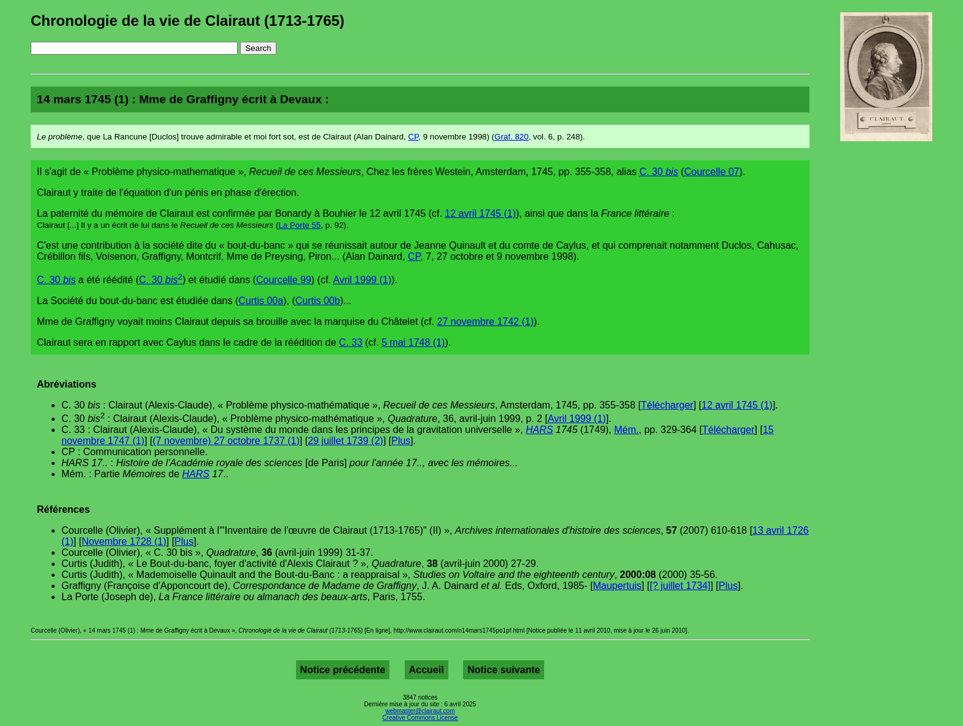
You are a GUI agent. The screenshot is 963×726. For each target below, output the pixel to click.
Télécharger (667, 405)
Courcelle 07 (711, 171)
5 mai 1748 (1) (413, 342)
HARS (539, 429)
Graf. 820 (511, 136)
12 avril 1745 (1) (480, 213)
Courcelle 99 (283, 280)
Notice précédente (343, 670)
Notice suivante (503, 670)
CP (413, 136)
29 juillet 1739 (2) (345, 440)
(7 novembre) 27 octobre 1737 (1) (226, 440)
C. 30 (658, 171)
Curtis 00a (260, 300)
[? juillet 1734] (680, 585)
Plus (400, 440)
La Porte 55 (299, 225)
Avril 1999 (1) (362, 280)
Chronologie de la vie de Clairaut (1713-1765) (188, 20)
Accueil (426, 670)
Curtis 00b (317, 300)
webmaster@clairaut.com (420, 711)
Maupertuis (617, 585)
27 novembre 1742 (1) (485, 321)
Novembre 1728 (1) (124, 541)
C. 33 (350, 342)
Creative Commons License (420, 717)
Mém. (626, 429)
